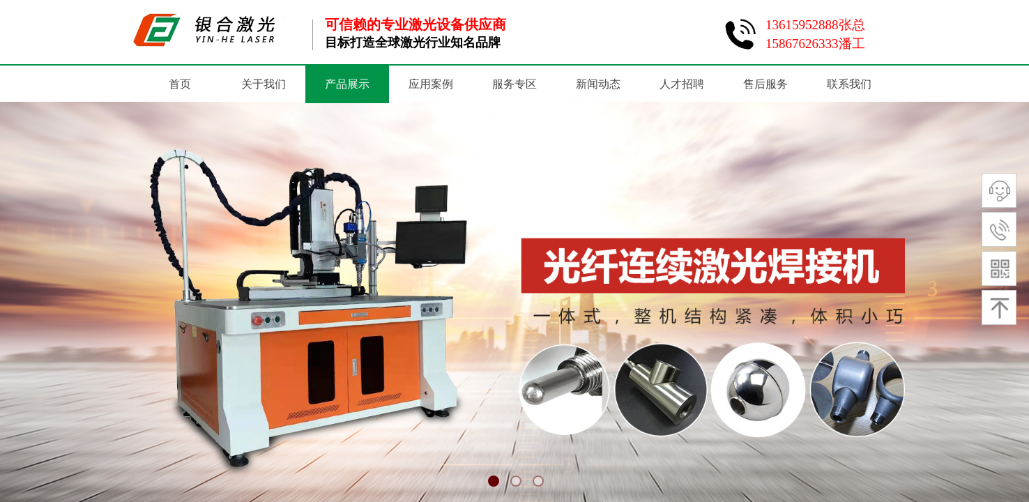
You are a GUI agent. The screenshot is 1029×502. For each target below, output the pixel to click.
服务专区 (514, 84)
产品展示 (347, 84)
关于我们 (263, 84)
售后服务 (765, 84)
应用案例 (431, 84)
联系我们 (849, 84)
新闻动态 (598, 84)
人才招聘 (682, 84)
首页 (180, 84)
